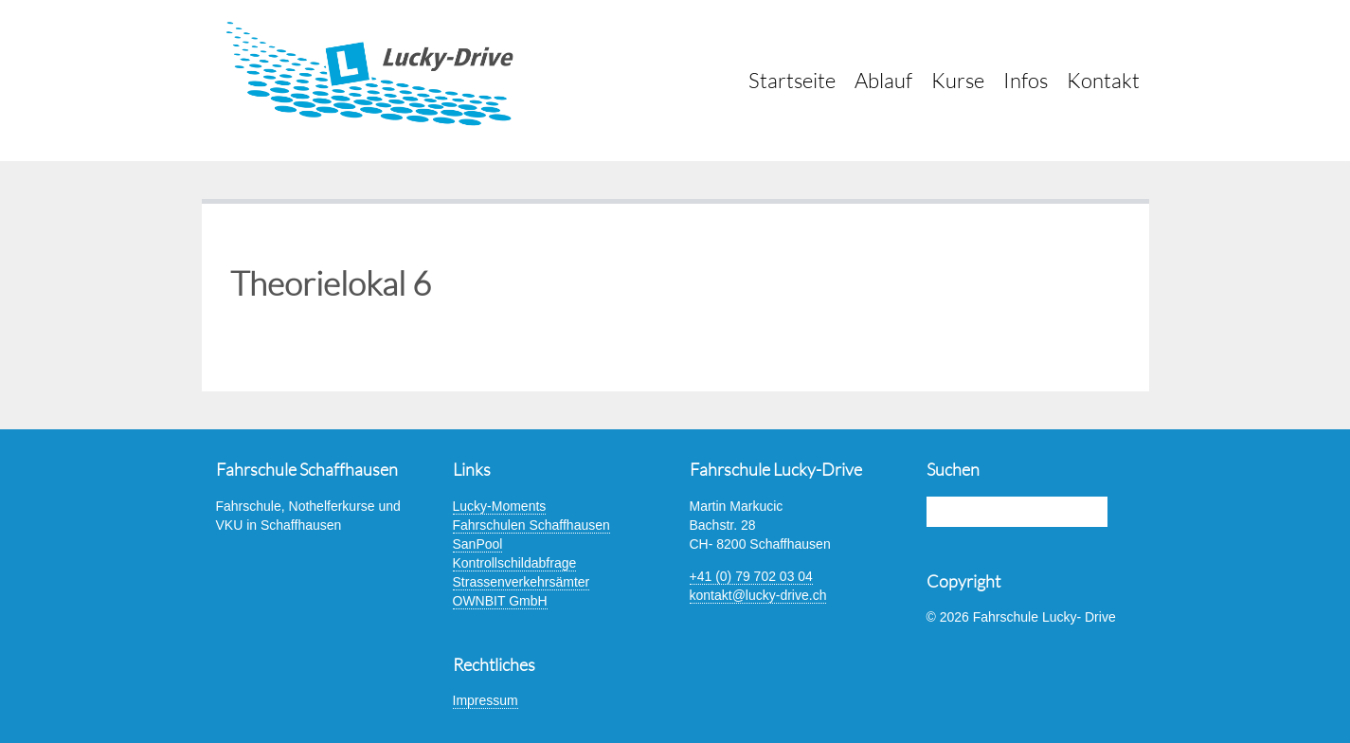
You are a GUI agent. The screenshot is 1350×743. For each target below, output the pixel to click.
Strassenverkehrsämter (521, 581)
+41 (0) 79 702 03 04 (751, 576)
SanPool (478, 544)
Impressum (485, 700)
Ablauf (883, 80)
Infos (1025, 80)
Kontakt (1103, 80)
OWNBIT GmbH (500, 600)
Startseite (792, 80)
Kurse (957, 80)
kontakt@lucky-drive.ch (758, 595)
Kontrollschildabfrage (515, 563)
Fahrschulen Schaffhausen (531, 525)
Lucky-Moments (500, 506)
